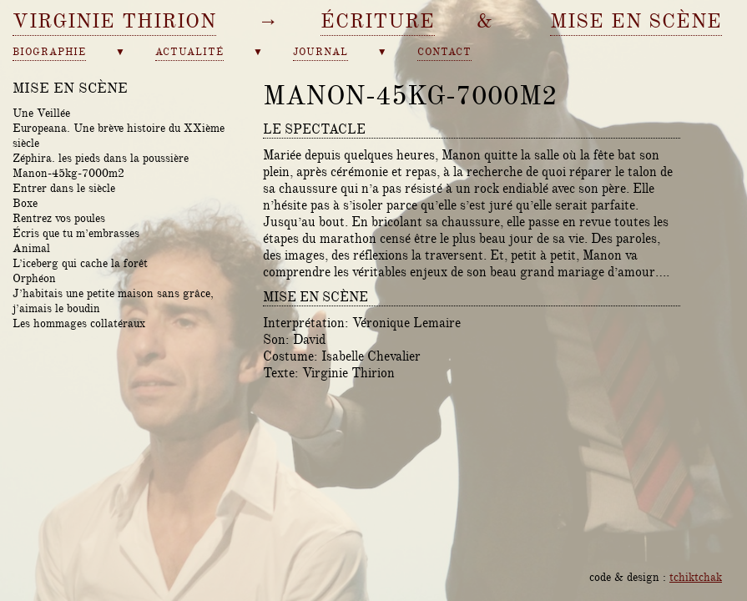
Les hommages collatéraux (79, 323)
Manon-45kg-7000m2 (68, 172)
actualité (189, 52)
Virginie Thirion (114, 20)
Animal (31, 247)
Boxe (25, 202)
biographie (49, 52)
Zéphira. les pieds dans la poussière (101, 157)
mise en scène (636, 20)
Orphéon (34, 277)
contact (444, 52)
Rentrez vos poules (59, 217)
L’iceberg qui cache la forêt (80, 262)
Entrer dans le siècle (64, 187)
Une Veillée (41, 112)
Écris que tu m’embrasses (76, 232)
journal (320, 52)
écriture (378, 20)
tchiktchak (695, 576)
